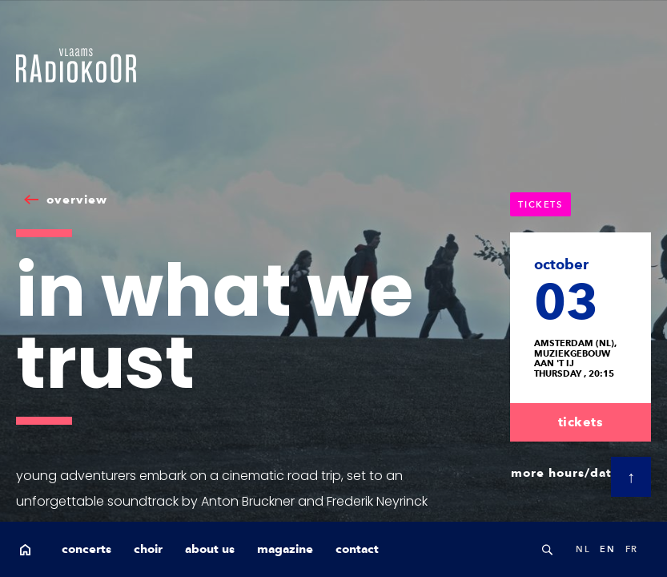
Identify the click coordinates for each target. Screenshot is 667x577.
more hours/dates (568, 473)
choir (148, 549)
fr (631, 549)
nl (583, 549)
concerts (86, 549)
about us (210, 549)
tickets (581, 422)
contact (357, 549)
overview (76, 199)
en (607, 549)
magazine (285, 549)
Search (547, 549)
